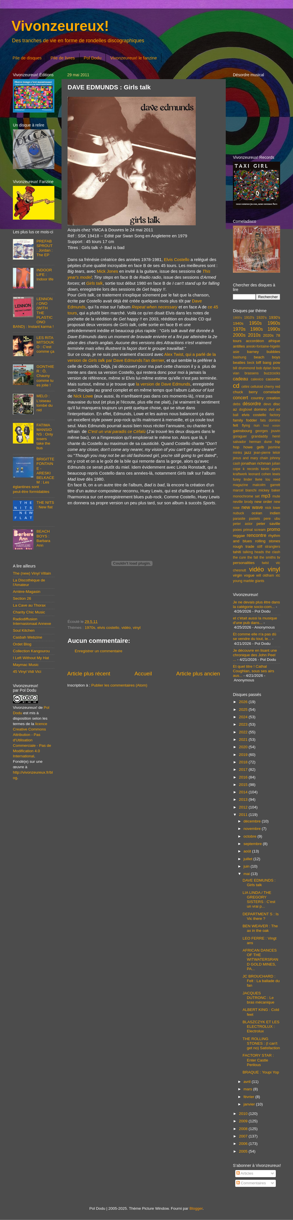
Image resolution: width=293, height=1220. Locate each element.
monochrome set (246, 496)
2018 (244, 762)
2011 (244, 814)
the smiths (268, 557)
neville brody (243, 502)
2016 (244, 777)
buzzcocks (272, 373)
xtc (278, 575)
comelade (271, 392)
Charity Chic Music (29, 612)
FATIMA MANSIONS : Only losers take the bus (44, 436)
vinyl (136, 627)
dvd (271, 410)
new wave (252, 507)
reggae (239, 535)
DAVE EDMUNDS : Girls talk (259, 882)
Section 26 (22, 598)
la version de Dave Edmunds (163, 384)
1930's (274, 317)
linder (248, 479)
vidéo (125, 627)
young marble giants (248, 581)
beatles (239, 362)
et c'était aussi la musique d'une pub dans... (255, 620)
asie (236, 352)
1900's (237, 317)
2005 (244, 1151)
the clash (273, 552)
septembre (253, 844)
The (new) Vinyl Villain (32, 573)
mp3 (265, 495)
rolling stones (267, 541)
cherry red (272, 387)
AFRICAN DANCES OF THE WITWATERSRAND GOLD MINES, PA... (260, 959)
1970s (90, 627)
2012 (244, 807)
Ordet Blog (22, 644)
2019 (244, 755)
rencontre (256, 535)
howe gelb (253, 447)
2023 (244, 724)
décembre (252, 821)
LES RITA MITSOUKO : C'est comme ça (45, 345)
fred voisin (271, 425)
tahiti (237, 552)
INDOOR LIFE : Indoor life (44, 274)
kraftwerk (240, 474)
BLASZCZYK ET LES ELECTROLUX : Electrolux (261, 1026)
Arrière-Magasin (26, 591)
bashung (239, 357)
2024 (244, 717)
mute (276, 496)
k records (251, 469)
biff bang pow (268, 362)
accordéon (255, 341)
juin (247, 866)
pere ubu (272, 519)
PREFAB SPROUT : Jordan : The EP (44, 248)
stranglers (272, 547)
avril (247, 1081)
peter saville (268, 523)
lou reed (273, 479)
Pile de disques (27, 57)
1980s (256, 329)
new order (263, 501)
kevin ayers (270, 469)
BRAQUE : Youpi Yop (261, 1072)
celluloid (256, 387)
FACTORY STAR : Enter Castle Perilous (258, 1060)
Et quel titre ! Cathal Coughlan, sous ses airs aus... (253, 671)
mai (247, 874)
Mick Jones (107, 271)
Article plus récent (88, 674)
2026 (244, 702)
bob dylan (263, 368)
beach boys (267, 357)
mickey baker (269, 490)
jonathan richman (256, 463)
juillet (248, 859)
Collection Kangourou (31, 651)
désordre (252, 403)
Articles (244, 1173)
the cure (239, 557)
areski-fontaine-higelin (263, 346)
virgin (237, 575)
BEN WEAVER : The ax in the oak (260, 928)
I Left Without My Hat (31, 658)
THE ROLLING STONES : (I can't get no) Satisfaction (261, 1043)
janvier (249, 1104)
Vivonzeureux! (60, 26)
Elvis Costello (176, 259)
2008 (244, 1129)
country (257, 398)
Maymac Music (26, 665)
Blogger (196, 1208)
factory (275, 415)
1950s (255, 323)
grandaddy (260, 436)
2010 (244, 1113)
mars (248, 1089)
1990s (274, 329)
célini (245, 387)
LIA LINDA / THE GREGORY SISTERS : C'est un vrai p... (259, 899)
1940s (238, 323)
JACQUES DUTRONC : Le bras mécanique (258, 997)
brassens (252, 373)
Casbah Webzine (27, 637)
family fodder (245, 420)
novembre (252, 828)
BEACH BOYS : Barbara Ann (43, 538)
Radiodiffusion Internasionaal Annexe (32, 621)
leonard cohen (259, 474)
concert (240, 397)
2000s (239, 335)
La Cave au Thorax (29, 605)
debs (236, 404)
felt (235, 425)
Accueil (143, 674)
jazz (247, 452)
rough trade (243, 546)
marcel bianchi (244, 490)
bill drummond (244, 368)
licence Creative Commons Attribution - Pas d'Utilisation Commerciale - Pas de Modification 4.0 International (32, 740)
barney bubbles (263, 352)
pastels (254, 519)
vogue (249, 575)
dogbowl (245, 410)
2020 (244, 747)
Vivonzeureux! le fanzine (133, 57)
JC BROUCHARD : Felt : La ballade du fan (261, 981)
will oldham (265, 575)
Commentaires (251, 1183)
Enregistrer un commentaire (98, 651)
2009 (244, 1121)
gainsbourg (242, 431)
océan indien (266, 513)
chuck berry (245, 392)
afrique (274, 341)
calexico (257, 379)
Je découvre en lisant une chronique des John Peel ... (255, 655)
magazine (240, 485)
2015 (244, 784)
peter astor (243, 524)
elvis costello (108, 627)
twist (265, 563)
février (249, 1097)
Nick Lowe (83, 396)
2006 (244, 1143)
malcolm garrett (266, 485)
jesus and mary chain (250, 458)
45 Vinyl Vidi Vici (27, 671)
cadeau (240, 378)
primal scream (254, 530)
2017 (244, 769)
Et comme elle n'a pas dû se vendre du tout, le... (254, 636)
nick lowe (272, 508)
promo (273, 529)
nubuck (238, 513)
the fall (252, 557)
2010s (254, 335)
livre (258, 479)
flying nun (251, 426)
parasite (239, 519)
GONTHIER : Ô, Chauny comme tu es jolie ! (45, 375)
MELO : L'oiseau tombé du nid (44, 403)
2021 (244, 739)
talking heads (253, 552)
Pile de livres (62, 57)
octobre (250, 836)
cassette (273, 379)
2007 (244, 1136)
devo (267, 404)
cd (236, 385)
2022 (244, 732)
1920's (261, 318)
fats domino (270, 420)
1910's (249, 318)
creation (273, 398)
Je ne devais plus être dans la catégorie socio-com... (256, 604)
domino (260, 409)
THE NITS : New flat (45, 504)
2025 (244, 709)
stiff (259, 547)
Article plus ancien (198, 674)
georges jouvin (267, 431)
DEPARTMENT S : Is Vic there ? (261, 916)
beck (250, 363)
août (247, 851)
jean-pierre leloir (267, 453)
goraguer (240, 436)
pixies (237, 530)
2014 (244, 792)
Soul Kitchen (24, 630)
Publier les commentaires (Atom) (119, 685)
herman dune (260, 442)
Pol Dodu (93, 57)
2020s (268, 335)
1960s (274, 323)
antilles (239, 346)
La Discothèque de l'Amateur (29, 582)
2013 (244, 799)
